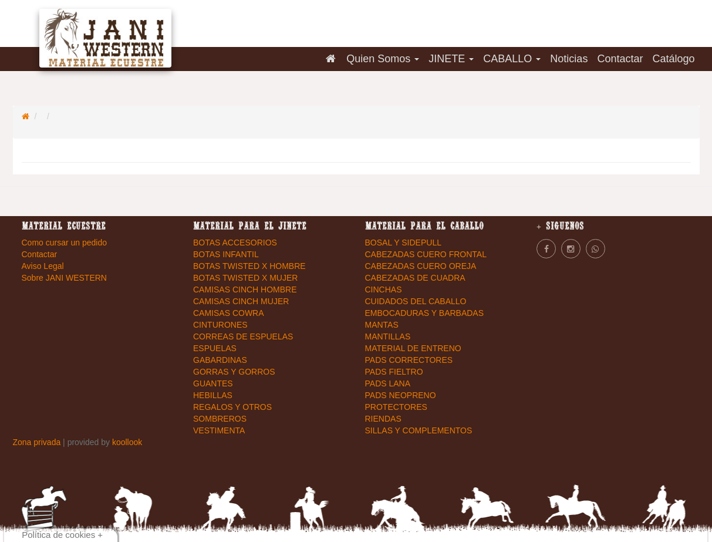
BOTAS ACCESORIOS (235, 242)
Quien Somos (382, 59)
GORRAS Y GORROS (234, 371)
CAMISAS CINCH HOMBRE (245, 289)
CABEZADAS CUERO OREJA (421, 266)
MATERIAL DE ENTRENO (413, 348)
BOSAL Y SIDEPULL (403, 242)
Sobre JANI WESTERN (64, 277)
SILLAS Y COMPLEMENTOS (419, 430)
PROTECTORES (396, 407)
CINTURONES (220, 324)
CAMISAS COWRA (228, 313)
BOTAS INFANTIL (226, 254)
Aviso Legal (43, 266)
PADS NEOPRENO (400, 395)
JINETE (451, 59)
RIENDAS (383, 418)
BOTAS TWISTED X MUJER (245, 277)
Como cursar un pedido (64, 242)
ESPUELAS (215, 348)
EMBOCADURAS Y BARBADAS (424, 313)
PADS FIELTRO (394, 371)
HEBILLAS (212, 395)
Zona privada (38, 442)
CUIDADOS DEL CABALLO (416, 301)
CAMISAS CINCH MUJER (241, 301)
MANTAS (382, 324)
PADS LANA (388, 383)
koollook (127, 442)
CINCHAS (383, 289)
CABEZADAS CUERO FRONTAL (426, 254)
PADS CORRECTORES (409, 360)
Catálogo (673, 59)
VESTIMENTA (219, 430)
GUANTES (213, 383)
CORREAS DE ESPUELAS (243, 336)
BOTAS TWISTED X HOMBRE (249, 266)
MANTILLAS (388, 336)
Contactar (620, 59)
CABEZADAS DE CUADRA (415, 277)
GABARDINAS (220, 360)
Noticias (569, 59)
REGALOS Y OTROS (232, 407)
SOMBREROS (220, 418)
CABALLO (512, 59)
